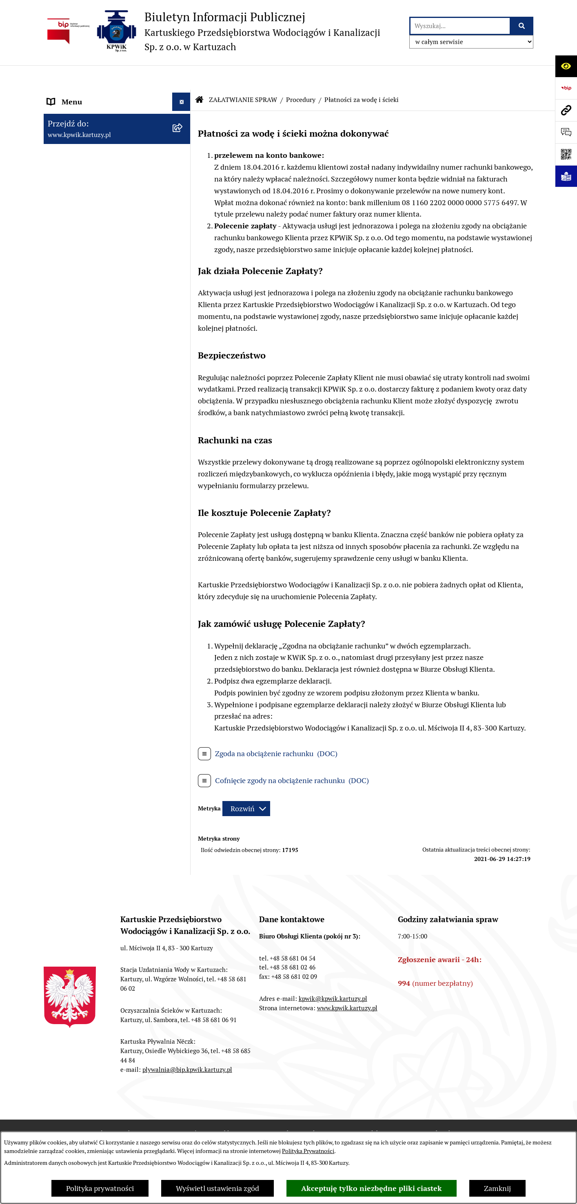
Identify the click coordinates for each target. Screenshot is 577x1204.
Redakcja (374, 1120)
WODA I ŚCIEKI (72, 652)
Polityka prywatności (100, 1188)
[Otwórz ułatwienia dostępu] (566, 66)
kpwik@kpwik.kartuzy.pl (333, 986)
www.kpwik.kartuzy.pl (347, 995)
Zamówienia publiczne (212, 1120)
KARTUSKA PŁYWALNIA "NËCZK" (102, 783)
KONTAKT (64, 765)
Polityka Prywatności (308, 1151)
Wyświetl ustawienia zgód (217, 1188)
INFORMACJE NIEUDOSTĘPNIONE (103, 801)
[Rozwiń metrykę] (246, 784)
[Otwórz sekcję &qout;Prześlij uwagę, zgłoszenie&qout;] (566, 132)
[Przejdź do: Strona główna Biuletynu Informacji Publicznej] (199, 75)
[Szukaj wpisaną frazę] (522, 26)
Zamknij (497, 1188)
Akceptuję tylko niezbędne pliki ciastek (371, 1188)
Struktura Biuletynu (303, 1120)
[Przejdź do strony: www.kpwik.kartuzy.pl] (566, 110)
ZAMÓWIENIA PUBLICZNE (91, 746)
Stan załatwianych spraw (115, 1120)
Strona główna (71, 95)
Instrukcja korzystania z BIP (458, 1120)
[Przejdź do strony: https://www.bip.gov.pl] (566, 88)
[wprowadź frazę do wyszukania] (460, 26)
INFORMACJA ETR (77, 820)
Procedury (300, 75)
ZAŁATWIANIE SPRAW (84, 266)
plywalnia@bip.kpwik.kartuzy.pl (187, 1057)
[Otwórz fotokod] (566, 154)
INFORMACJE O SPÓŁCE (87, 114)
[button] (183, 114)
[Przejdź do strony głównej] (212, 31)
